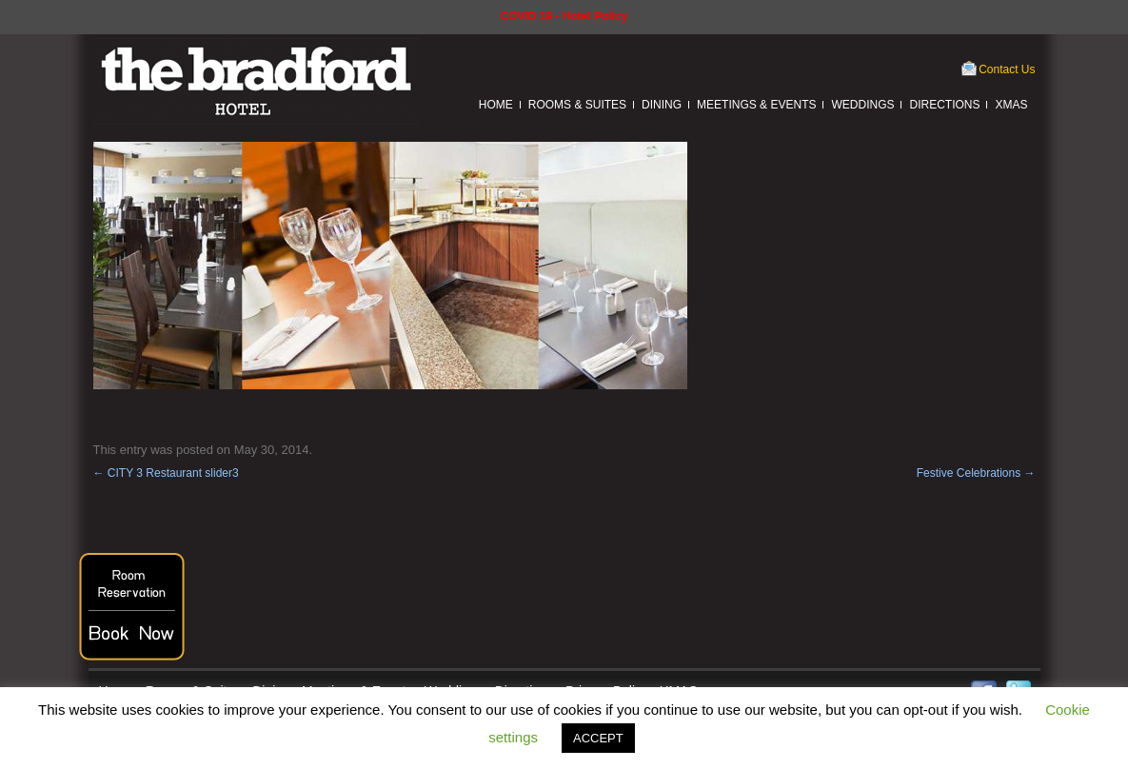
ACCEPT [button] (598, 738)
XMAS (1011, 104)
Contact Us (1007, 69)
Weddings (862, 104)
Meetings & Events (756, 104)
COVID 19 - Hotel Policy (563, 16)
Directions (944, 104)
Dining (662, 104)
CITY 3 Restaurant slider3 (166, 473)
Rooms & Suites (577, 104)
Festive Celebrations (976, 473)
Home (496, 104)
